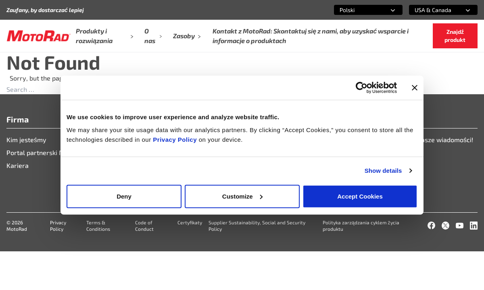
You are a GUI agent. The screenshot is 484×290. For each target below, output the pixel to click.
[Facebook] (431, 225)
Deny (124, 196)
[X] (445, 225)
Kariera (17, 165)
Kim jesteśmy (26, 139)
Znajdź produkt (454, 35)
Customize (242, 196)
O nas (153, 35)
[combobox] (358, 10)
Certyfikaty (189, 222)
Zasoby (187, 35)
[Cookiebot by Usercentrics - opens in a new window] (361, 88)
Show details (383, 170)
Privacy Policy (175, 139)
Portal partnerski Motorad (45, 152)
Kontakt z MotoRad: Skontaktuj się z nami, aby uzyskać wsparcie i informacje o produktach (311, 35)
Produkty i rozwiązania (104, 35)
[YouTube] (459, 225)
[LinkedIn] (474, 225)
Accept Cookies (360, 196)
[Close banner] (414, 88)
